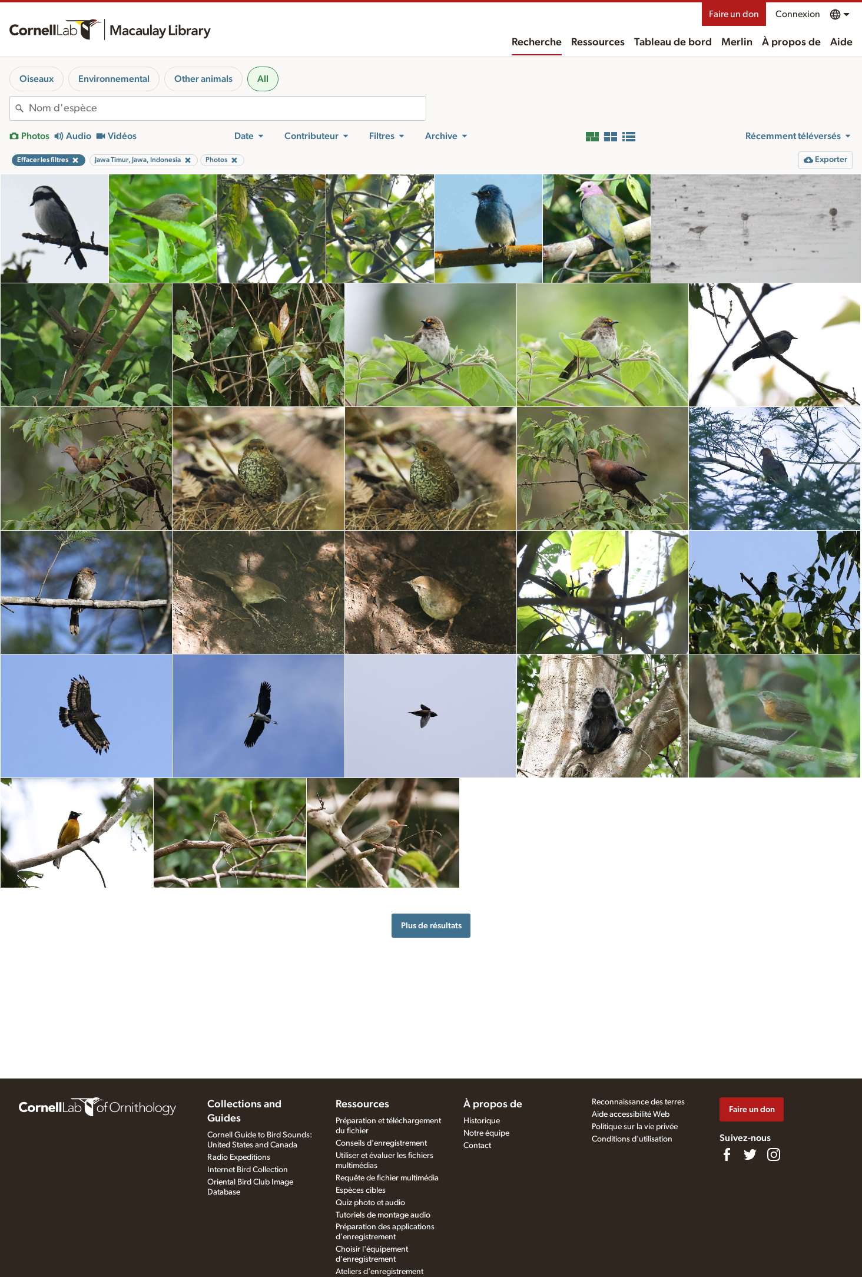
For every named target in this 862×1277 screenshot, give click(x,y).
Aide (841, 42)
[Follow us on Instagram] (774, 1154)
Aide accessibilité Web (630, 1114)
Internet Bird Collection (247, 1170)
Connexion (797, 14)
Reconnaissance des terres (638, 1102)
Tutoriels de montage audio (383, 1215)
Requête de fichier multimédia (387, 1178)
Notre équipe (486, 1133)
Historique (481, 1121)
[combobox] (227, 108)
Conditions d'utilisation (632, 1139)
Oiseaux (36, 79)
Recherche (537, 42)
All (262, 79)
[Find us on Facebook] (727, 1154)
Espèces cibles (361, 1190)
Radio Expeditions (238, 1157)
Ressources (598, 42)
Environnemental (114, 79)
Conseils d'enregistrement (381, 1143)
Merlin (736, 42)
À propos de (791, 42)
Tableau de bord (673, 42)
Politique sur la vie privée (635, 1127)
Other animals (203, 79)
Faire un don (734, 14)
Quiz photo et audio (370, 1203)
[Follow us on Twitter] (750, 1154)
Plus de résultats (431, 925)
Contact (477, 1146)
